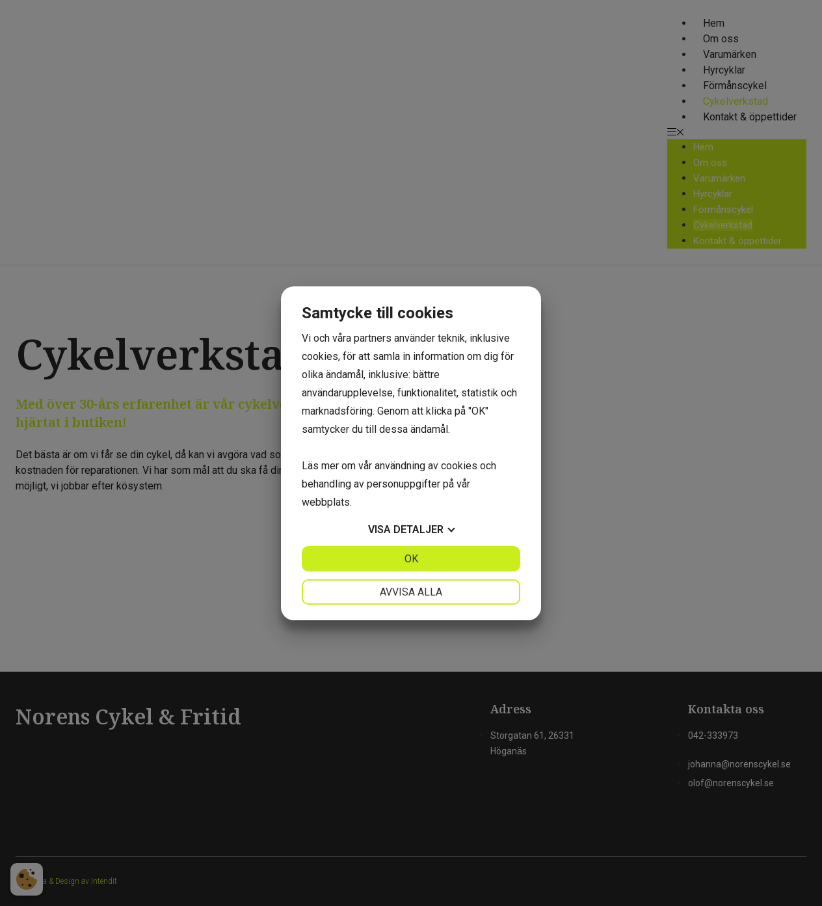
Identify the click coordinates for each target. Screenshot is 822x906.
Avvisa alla (411, 592)
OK (411, 559)
